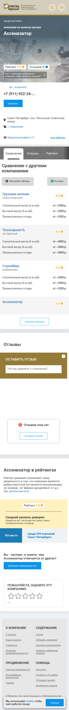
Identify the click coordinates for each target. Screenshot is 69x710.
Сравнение (14, 153)
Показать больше (34, 321)
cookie (29, 701)
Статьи (39, 634)
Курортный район (18, 137)
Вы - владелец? (18, 87)
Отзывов (36, 67)
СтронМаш (10, 266)
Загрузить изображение (48, 645)
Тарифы (10, 683)
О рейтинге (11, 645)
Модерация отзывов (46, 685)
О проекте (11, 634)
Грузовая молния (15, 194)
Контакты (41, 669)
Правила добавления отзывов (47, 652)
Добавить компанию (46, 640)
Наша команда (13, 640)
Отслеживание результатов (13, 676)
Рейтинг (52, 153)
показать (13, 103)
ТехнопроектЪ (13, 230)
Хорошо (54, 702)
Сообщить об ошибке (47, 675)
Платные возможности (18, 669)
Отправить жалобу (45, 680)
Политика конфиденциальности (17, 652)
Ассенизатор (12, 302)
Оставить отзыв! (33, 436)
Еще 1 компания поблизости (25, 75)
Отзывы (33, 153)
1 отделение (15, 126)
